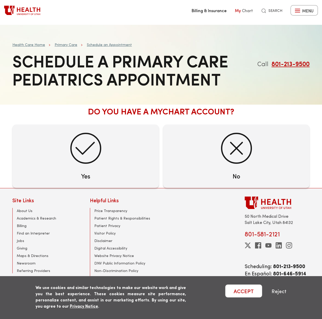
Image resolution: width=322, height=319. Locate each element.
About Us (24, 210)
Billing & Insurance (209, 10)
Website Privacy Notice (114, 255)
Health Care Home (28, 44)
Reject (279, 290)
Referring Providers (33, 270)
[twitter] (248, 245)
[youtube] (268, 245)
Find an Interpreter (33, 233)
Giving (22, 248)
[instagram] (289, 245)
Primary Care (66, 44)
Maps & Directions (32, 255)
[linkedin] (279, 245)
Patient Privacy (107, 225)
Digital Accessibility (110, 248)
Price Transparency (110, 210)
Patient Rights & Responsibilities (122, 218)
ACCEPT (244, 290)
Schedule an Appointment (109, 44)
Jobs (20, 240)
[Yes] (85, 156)
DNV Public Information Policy (119, 263)
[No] (236, 156)
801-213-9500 (291, 63)
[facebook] (258, 245)
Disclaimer (103, 240)
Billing (22, 225)
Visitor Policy (105, 233)
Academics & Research (36, 218)
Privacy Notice (84, 306)
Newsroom (26, 263)
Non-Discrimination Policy (116, 270)
